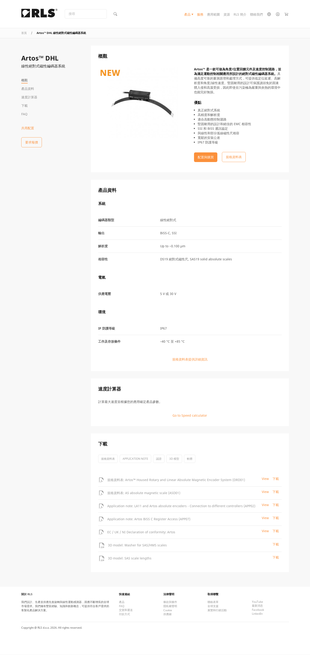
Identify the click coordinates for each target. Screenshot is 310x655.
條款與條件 (170, 602)
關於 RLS (26, 595)
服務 (200, 14)
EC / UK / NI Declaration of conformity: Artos (141, 532)
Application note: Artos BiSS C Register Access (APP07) (148, 519)
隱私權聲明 (170, 606)
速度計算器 (29, 97)
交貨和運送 (126, 610)
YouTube (257, 602)
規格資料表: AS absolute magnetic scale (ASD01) (143, 493)
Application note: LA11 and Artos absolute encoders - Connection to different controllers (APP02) (181, 506)
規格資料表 (108, 459)
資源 (227, 14)
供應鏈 (167, 614)
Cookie (167, 611)
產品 (187, 14)
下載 (24, 105)
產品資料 (27, 88)
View (265, 479)
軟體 (189, 459)
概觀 (24, 80)
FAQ (24, 114)
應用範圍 (213, 14)
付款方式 (124, 614)
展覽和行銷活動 (217, 611)
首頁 (24, 33)
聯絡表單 (213, 602)
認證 (159, 459)
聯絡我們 (256, 14)
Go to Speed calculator (190, 416)
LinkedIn (257, 614)
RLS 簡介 (240, 14)
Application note (135, 459)
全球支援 (213, 606)
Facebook (258, 610)
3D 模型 (174, 459)
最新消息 (257, 606)
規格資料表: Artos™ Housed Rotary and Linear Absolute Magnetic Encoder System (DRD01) (176, 480)
